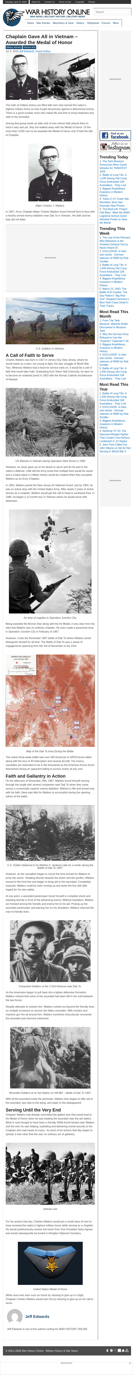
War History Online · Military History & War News (50, 1350)
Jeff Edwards (37, 1316)
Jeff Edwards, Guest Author (35, 51)
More (116, 23)
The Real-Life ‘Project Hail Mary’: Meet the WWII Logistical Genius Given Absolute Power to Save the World (115, 216)
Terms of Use (65, 2)
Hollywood (93, 23)
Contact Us (49, 2)
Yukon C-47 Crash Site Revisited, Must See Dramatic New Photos (114, 202)
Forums (106, 23)
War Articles (43, 23)
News (30, 23)
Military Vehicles (13, 47)
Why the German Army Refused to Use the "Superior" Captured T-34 (114, 337)
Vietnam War (29, 47)
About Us (36, 2)
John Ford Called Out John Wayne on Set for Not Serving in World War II (115, 448)
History (80, 23)
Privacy (91, 2)
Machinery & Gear (63, 23)
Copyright (79, 2)
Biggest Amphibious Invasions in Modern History (112, 192)
